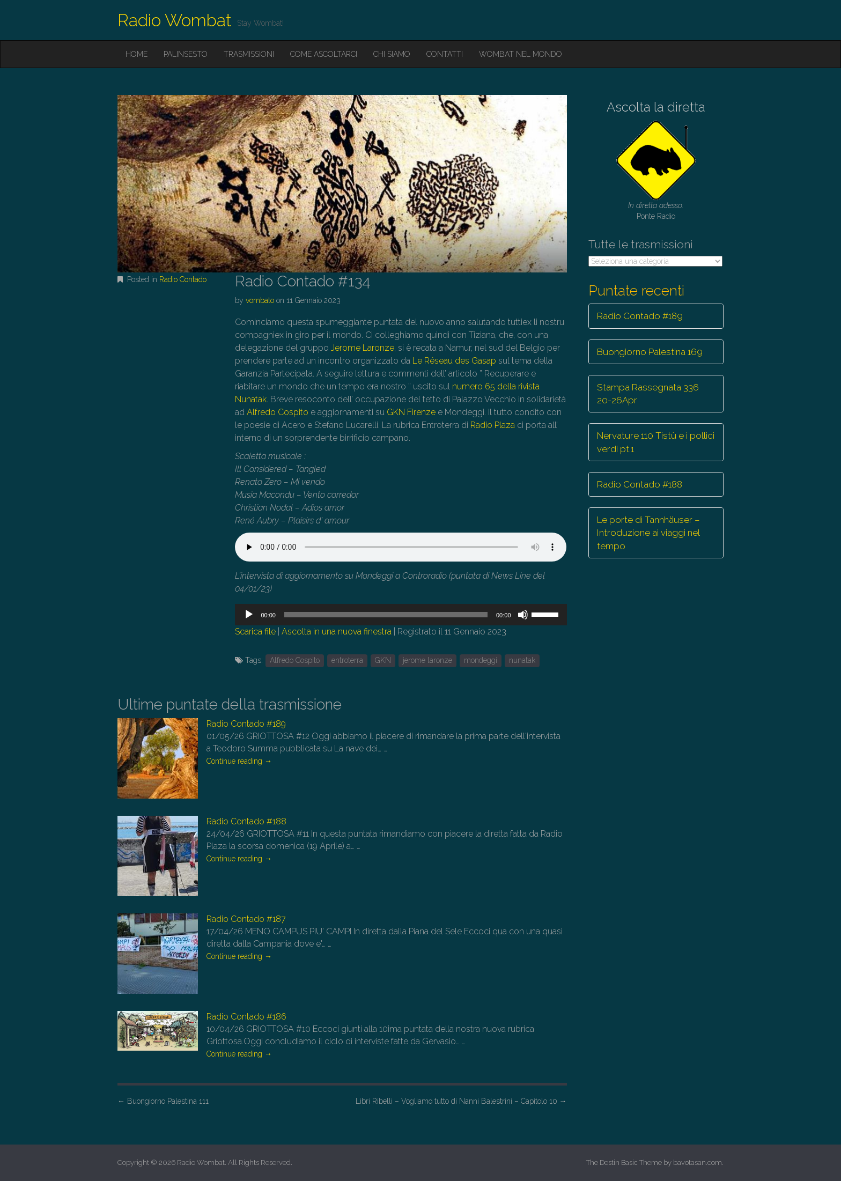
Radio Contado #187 (246, 919)
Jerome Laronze (362, 348)
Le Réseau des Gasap (454, 361)
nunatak (522, 660)
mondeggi (480, 660)
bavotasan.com (697, 1162)
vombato (260, 300)
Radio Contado (182, 279)
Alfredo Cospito (277, 412)
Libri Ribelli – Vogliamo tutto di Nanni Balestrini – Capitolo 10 (461, 1101)
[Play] (249, 614)
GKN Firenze (411, 412)
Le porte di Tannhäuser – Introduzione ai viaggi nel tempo (648, 532)
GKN (383, 660)
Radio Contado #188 (246, 821)
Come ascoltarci (323, 54)
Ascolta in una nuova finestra (337, 631)
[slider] (386, 614)
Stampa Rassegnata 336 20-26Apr (648, 393)
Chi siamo (391, 54)
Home (136, 54)
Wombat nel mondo (520, 54)
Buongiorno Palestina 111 (163, 1101)
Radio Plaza (492, 425)
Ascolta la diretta (656, 107)
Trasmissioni (249, 54)
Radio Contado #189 (246, 724)
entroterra (347, 660)
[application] (400, 614)
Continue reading (239, 761)
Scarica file (255, 631)
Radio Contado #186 (246, 1017)
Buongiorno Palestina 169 (650, 351)
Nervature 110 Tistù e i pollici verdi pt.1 (655, 442)
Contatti (444, 54)
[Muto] (523, 614)
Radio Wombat (174, 20)
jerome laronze (427, 660)
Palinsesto (186, 54)
